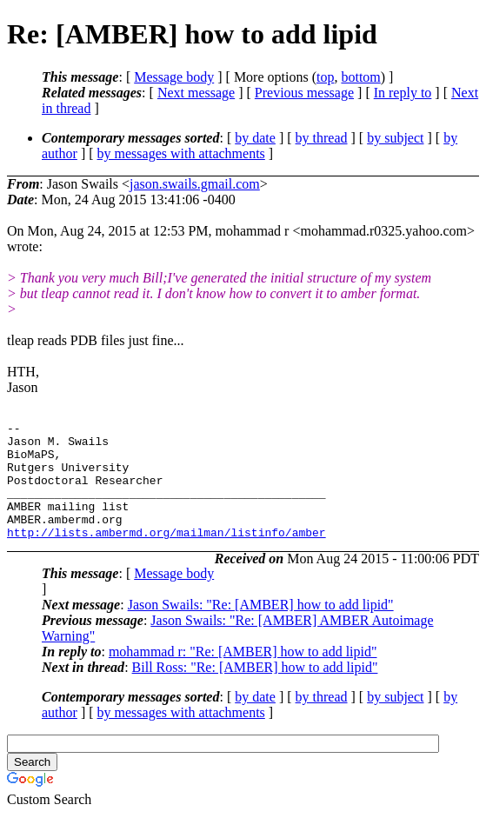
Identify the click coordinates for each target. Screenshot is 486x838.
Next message (196, 92)
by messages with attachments (181, 153)
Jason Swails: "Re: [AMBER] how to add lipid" (261, 628)
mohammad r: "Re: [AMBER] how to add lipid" (243, 675)
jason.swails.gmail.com (195, 183)
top (325, 77)
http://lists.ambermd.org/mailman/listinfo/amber (166, 555)
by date (255, 137)
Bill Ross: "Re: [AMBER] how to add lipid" (255, 690)
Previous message (304, 92)
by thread (322, 137)
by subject (395, 137)
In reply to (403, 92)
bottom (360, 77)
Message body (174, 77)
